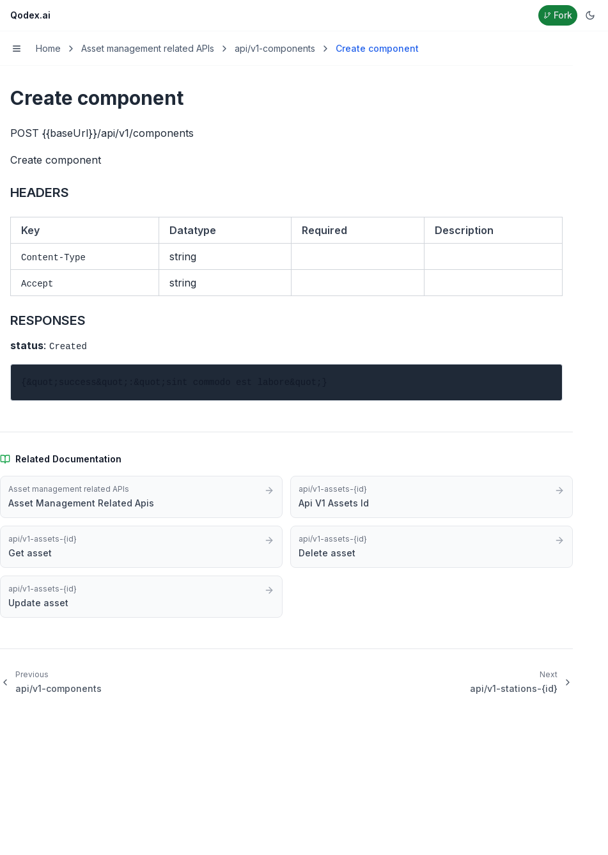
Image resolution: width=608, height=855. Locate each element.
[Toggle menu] (16, 48)
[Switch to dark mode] (590, 15)
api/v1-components (275, 48)
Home (48, 48)
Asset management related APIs (147, 48)
